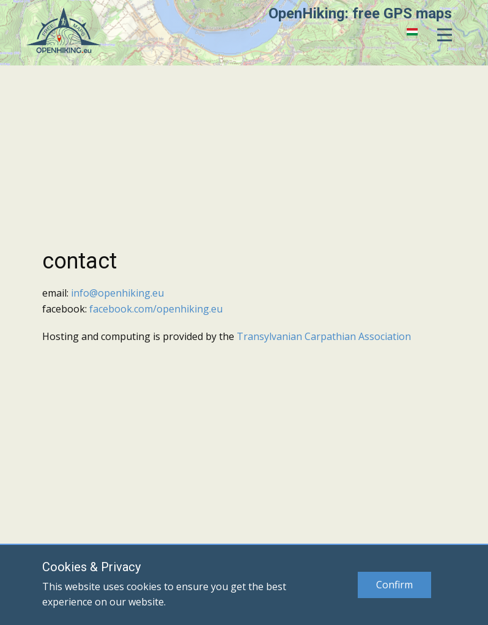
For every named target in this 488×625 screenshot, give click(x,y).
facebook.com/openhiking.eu (156, 309)
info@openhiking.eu (117, 293)
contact (79, 261)
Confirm (394, 584)
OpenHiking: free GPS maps (360, 13)
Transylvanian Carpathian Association (324, 336)
